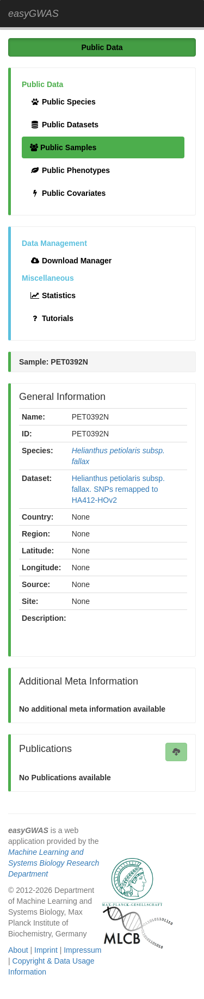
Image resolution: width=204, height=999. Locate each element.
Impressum (82, 950)
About (18, 950)
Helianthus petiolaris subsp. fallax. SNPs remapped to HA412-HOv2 (118, 489)
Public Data (101, 47)
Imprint (46, 950)
